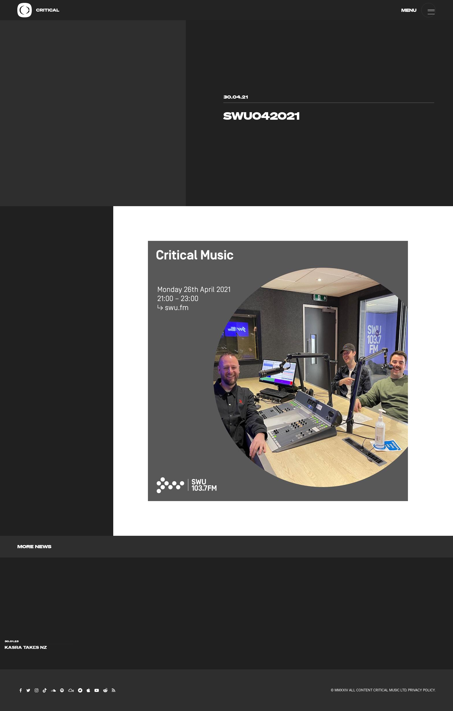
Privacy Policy (421, 690)
